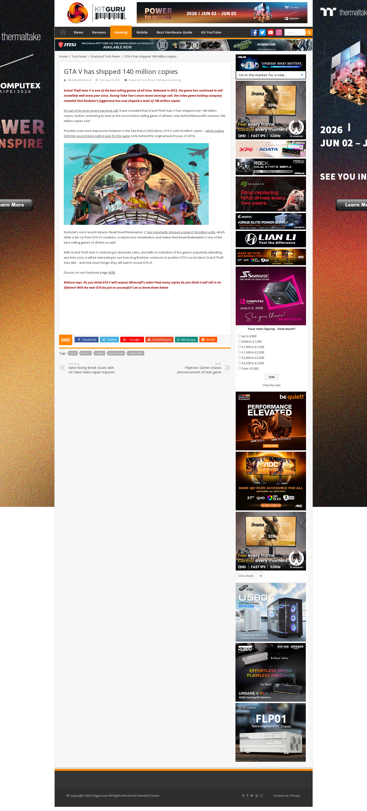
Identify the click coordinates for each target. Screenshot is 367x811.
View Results (272, 385)
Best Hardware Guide (174, 32)
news (99, 353)
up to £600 (249, 336)
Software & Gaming (168, 80)
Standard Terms (147, 795)
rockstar (116, 353)
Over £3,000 (250, 368)
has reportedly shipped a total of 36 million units (181, 232)
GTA (73, 353)
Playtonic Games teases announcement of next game (197, 368)
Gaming (121, 32)
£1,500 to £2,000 (253, 352)
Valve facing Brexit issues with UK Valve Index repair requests (92, 368)
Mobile (142, 32)
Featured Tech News (105, 56)
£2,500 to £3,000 (253, 363)
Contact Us (281, 795)
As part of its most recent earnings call (91, 110)
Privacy (295, 795)
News (78, 32)
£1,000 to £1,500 (253, 347)
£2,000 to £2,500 (253, 358)
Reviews (99, 32)
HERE (111, 272)
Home (63, 32)
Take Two (136, 353)
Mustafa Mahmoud (79, 80)
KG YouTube (211, 32)
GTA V (86, 353)
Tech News (79, 56)
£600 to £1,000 (252, 341)
